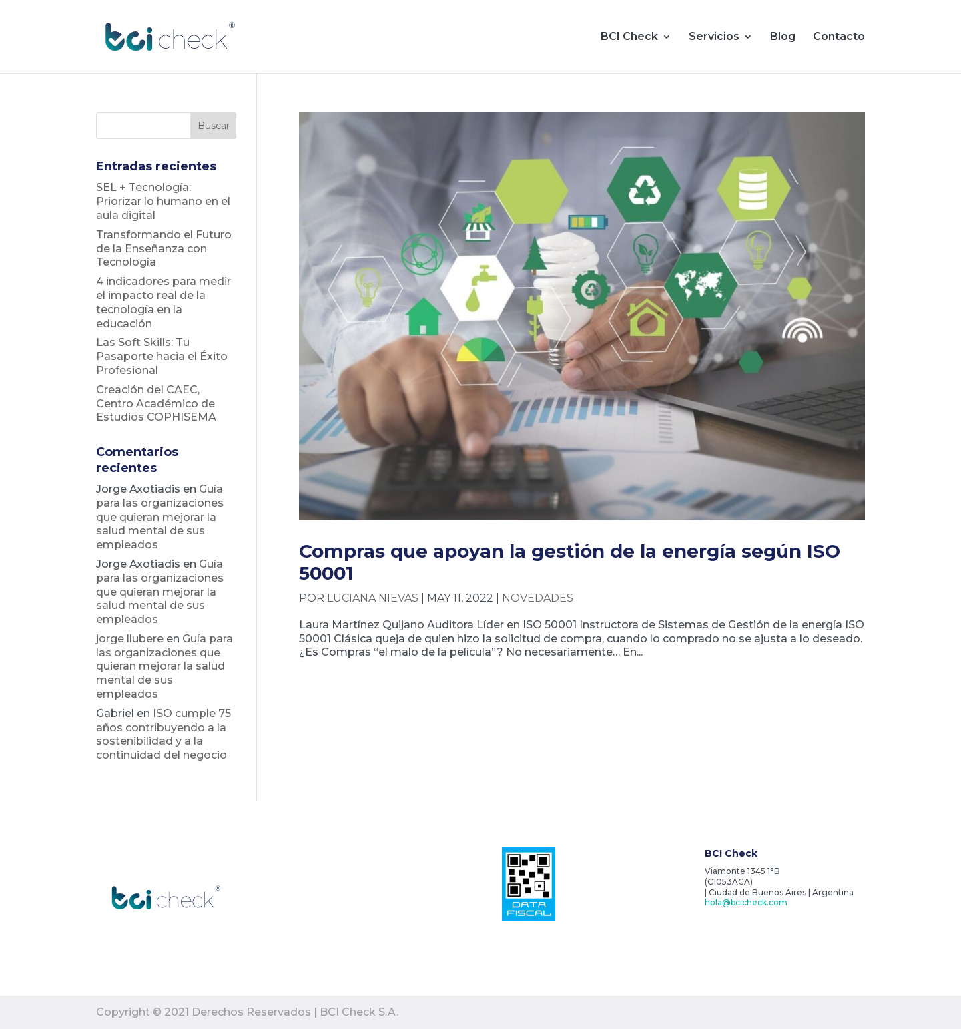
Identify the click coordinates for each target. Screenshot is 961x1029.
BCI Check (629, 37)
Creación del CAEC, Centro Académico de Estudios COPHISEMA (156, 403)
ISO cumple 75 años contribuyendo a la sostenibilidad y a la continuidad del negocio (163, 734)
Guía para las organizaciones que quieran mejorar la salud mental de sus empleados (160, 517)
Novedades (537, 598)
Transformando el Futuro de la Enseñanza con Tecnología (164, 248)
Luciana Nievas (372, 598)
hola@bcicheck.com (746, 902)
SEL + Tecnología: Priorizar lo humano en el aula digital (163, 201)
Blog (782, 37)
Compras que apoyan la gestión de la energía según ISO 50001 (569, 562)
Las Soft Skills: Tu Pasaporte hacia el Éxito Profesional (162, 356)
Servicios (714, 37)
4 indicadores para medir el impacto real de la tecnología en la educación (163, 302)
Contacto (839, 37)
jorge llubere (130, 638)
